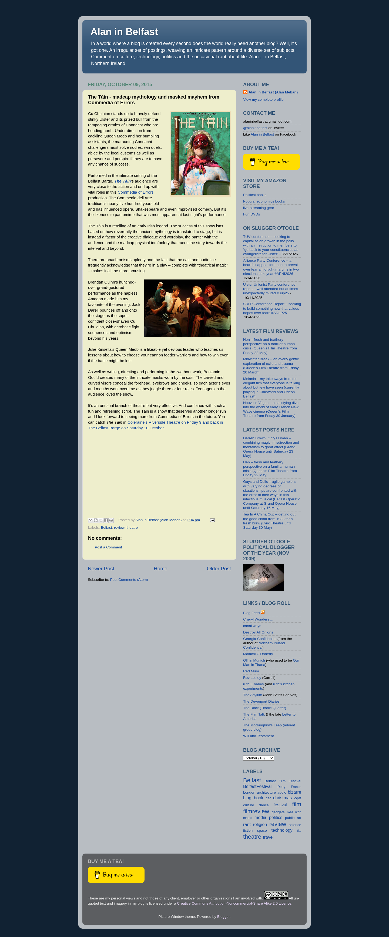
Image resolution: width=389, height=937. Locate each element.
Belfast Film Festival (282, 781)
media (260, 817)
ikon (298, 812)
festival (280, 804)
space (262, 830)
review (119, 527)
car (268, 798)
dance (264, 805)
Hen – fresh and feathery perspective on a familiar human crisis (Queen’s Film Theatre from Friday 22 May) (270, 346)
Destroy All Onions (258, 632)
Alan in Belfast (124, 31)
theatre (132, 527)
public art (293, 818)
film (296, 804)
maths (247, 818)
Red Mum (251, 671)
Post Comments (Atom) (129, 580)
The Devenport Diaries (261, 701)
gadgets (277, 812)
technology (281, 830)
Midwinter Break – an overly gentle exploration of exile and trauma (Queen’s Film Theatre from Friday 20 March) (271, 365)
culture (248, 805)
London (249, 792)
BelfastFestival (257, 786)
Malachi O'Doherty (258, 654)
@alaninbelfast (255, 128)
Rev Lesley (252, 678)
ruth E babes (253, 684)
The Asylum (252, 695)
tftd (299, 830)
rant (247, 824)
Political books (254, 195)
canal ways (252, 626)
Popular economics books (264, 201)
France (296, 787)
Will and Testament (258, 736)
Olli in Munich (254, 660)
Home (160, 568)
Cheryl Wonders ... (258, 619)
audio (281, 792)
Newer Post (101, 568)
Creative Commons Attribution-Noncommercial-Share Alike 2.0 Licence (234, 903)
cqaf (297, 798)
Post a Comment (108, 547)
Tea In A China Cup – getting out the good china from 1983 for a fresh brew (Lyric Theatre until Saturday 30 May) (269, 521)
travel (268, 837)
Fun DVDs (251, 214)
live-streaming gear (258, 208)
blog (247, 797)
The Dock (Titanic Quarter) (264, 708)
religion (260, 824)
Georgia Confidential (259, 639)
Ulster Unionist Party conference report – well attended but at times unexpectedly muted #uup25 (270, 288)
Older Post (219, 568)
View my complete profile (263, 99)
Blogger (223, 917)
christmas (282, 797)
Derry (281, 787)
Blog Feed (251, 613)
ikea (290, 812)
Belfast (106, 527)
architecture (266, 792)
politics (275, 817)
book (258, 797)
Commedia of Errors (136, 192)
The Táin (122, 181)
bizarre (294, 792)
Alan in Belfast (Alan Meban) (273, 92)
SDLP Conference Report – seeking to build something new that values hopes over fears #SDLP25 (272, 308)
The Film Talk (254, 714)
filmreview (256, 811)
